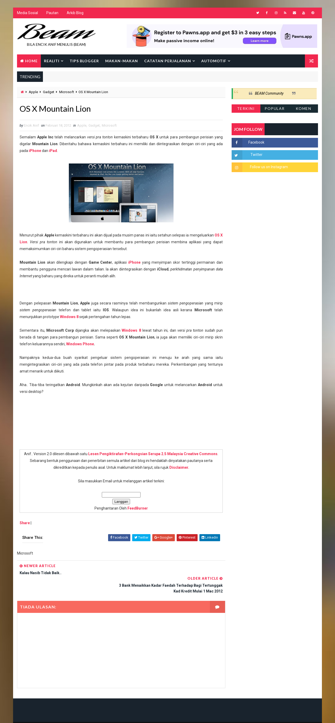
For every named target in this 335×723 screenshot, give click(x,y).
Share (25, 523)
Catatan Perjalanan (167, 61)
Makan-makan (121, 61)
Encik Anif (169, 713)
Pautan (52, 13)
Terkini (246, 108)
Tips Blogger (84, 61)
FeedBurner (136, 508)
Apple (33, 92)
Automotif (213, 61)
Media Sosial (27, 13)
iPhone (35, 151)
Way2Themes (62, 713)
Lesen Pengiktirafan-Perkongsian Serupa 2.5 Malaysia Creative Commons (151, 454)
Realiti (51, 61)
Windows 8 (69, 317)
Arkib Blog (75, 13)
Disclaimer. (177, 468)
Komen (303, 108)
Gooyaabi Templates (118, 713)
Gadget (48, 92)
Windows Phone (80, 344)
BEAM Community (269, 94)
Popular (275, 108)
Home (31, 61)
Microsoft (66, 92)
